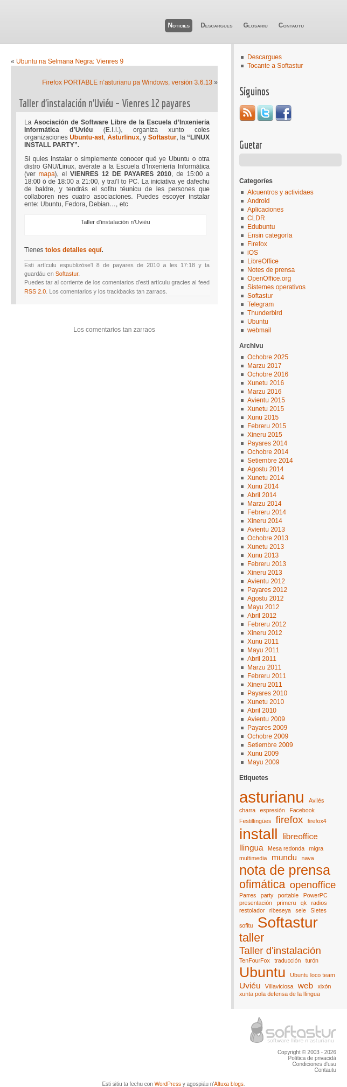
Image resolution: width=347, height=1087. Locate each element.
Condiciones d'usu (314, 1064)
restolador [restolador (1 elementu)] (252, 910)
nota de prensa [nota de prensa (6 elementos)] (284, 869)
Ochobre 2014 (267, 452)
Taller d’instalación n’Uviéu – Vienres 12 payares (104, 103)
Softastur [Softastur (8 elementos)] (288, 922)
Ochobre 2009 (267, 736)
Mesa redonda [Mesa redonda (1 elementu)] (286, 848)
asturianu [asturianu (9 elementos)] (271, 797)
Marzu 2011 (264, 667)
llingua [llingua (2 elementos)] (251, 847)
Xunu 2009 (263, 753)
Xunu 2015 (263, 417)
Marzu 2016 (264, 391)
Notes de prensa (271, 270)
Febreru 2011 (266, 676)
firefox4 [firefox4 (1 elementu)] (317, 821)
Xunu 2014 (263, 486)
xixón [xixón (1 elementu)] (324, 986)
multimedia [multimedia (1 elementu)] (253, 858)
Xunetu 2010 (265, 702)
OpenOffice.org (269, 278)
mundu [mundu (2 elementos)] (284, 857)
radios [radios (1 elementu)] (319, 903)
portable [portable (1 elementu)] (288, 895)
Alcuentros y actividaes (280, 192)
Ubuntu (257, 321)
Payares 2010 (267, 693)
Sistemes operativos (276, 287)
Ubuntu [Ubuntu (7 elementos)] (262, 972)
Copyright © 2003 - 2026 (306, 1052)
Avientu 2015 (266, 400)
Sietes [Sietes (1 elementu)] (318, 910)
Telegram (260, 304)
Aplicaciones (265, 209)
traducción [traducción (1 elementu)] (287, 960)
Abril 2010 (261, 710)
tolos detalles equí (73, 250)
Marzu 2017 (264, 366)
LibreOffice (263, 261)
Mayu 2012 (263, 607)
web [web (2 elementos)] (305, 985)
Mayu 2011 (263, 650)
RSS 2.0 (35, 291)
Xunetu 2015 (265, 409)
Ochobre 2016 (267, 374)
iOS (252, 252)
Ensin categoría (269, 235)
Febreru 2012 (266, 624)
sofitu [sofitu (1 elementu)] (246, 925)
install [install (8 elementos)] (258, 834)
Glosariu (255, 25)
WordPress (168, 1084)
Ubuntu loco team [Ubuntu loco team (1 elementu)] (312, 975)
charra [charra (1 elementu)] (247, 810)
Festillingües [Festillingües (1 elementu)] (255, 821)
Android (258, 201)
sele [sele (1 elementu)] (300, 910)
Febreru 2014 (266, 512)
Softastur (260, 295)
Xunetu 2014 (265, 478)
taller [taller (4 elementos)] (251, 937)
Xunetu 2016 (265, 383)
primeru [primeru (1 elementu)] (286, 903)
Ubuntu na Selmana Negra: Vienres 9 (69, 61)
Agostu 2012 (265, 598)
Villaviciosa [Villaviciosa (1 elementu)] (279, 986)
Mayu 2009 (263, 762)
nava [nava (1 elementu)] (307, 858)
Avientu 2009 (266, 719)
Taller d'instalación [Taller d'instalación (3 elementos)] (280, 950)
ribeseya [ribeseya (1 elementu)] (280, 910)
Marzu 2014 (264, 503)
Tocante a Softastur (275, 65)
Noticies (179, 25)
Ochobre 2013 (267, 538)
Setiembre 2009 (270, 745)
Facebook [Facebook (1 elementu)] (302, 810)
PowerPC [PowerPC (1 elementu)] (315, 895)
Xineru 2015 (264, 434)
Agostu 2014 (265, 469)
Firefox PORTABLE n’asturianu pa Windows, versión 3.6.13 (127, 82)
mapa (47, 174)
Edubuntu (261, 227)
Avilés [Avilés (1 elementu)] (316, 800)
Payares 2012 (267, 590)
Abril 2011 (261, 659)
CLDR (256, 218)
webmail (259, 330)
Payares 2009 (267, 727)
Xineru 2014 (264, 521)
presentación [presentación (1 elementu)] (255, 903)
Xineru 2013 (264, 572)
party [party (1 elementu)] (267, 895)
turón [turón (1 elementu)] (312, 960)
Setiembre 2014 (270, 460)
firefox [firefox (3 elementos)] (289, 819)
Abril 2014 (261, 495)
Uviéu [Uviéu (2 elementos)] (250, 985)
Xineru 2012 (264, 633)
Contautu (291, 25)
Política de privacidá (312, 1058)
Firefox (257, 244)
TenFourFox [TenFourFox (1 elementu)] (254, 960)
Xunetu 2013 (265, 547)
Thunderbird (264, 313)
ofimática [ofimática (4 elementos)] (262, 884)
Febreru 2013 (266, 564)
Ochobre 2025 (267, 357)
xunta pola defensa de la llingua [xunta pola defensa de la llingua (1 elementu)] (279, 994)
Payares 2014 (267, 443)
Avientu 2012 (266, 581)
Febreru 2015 (266, 426)
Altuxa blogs (228, 1084)
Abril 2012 (261, 615)
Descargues (216, 25)
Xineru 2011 (264, 684)
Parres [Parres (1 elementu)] (247, 895)
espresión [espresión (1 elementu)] (272, 810)
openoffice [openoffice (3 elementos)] (313, 884)
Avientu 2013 (266, 529)
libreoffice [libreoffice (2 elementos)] (300, 836)
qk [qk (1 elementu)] (304, 903)
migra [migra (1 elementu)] (316, 848)
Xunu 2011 (263, 641)
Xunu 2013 (263, 555)
